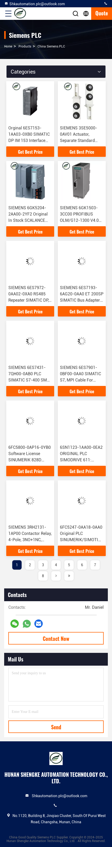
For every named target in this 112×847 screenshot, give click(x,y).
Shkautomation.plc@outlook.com (34, 3)
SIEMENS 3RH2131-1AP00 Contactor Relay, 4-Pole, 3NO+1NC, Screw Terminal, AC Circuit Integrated (30, 540)
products (24, 46)
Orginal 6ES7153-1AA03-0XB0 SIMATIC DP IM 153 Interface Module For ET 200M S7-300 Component (29, 141)
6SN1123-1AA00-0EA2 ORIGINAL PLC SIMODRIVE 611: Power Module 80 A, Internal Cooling (81, 460)
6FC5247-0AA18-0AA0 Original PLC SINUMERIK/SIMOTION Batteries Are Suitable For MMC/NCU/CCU (82, 540)
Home (8, 46)
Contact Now (56, 638)
